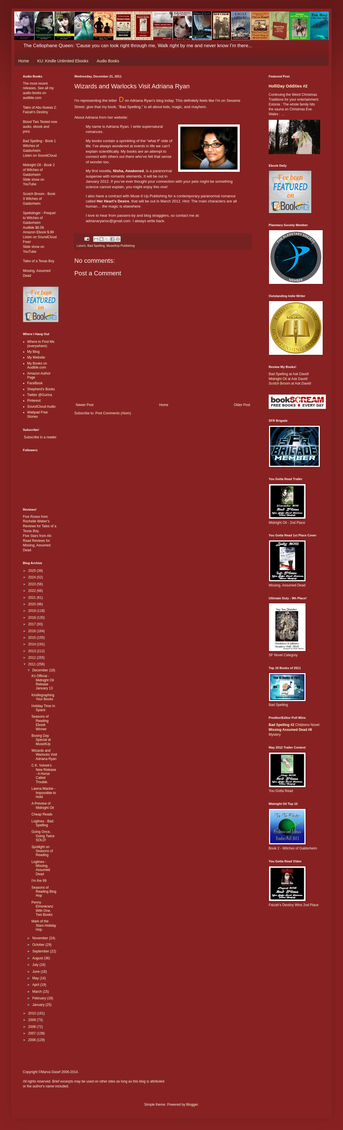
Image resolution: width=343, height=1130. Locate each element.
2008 (32, 1027)
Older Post (242, 405)
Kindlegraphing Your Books (42, 697)
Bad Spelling (96, 245)
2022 (32, 591)
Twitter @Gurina (39, 395)
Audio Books (108, 61)
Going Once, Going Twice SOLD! (43, 836)
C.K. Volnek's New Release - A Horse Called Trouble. (43, 773)
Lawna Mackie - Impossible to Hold (43, 793)
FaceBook (35, 383)
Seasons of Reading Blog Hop (43, 892)
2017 (32, 624)
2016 (32, 631)
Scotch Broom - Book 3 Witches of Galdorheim (39, 199)
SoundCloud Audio (41, 407)
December (40, 670)
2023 (32, 584)
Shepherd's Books (41, 389)
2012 (32, 658)
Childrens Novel (294, 725)
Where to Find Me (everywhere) (40, 344)
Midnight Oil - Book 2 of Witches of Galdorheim (39, 170)
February (39, 998)
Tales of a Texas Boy (38, 261)
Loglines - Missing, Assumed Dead (40, 868)
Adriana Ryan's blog (146, 100)
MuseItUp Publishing (120, 245)
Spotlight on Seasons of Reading (42, 851)
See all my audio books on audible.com (38, 93)
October (38, 945)
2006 (32, 1040)
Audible (28, 228)
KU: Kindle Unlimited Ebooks (62, 61)
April (36, 985)
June (36, 972)
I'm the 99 (38, 881)
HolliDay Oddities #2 (288, 86)
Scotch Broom (279, 383)
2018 (32, 618)
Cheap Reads (41, 814)
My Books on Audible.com (37, 365)
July (35, 965)
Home (23, 61)
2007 (32, 1033)
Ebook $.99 (45, 232)
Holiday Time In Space (43, 708)
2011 (32, 664)
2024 (32, 577)
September (41, 951)
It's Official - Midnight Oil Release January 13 (42, 682)
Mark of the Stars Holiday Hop (43, 925)
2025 (32, 571)
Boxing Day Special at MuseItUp (41, 740)
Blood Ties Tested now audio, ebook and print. (40, 127)
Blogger (192, 1105)
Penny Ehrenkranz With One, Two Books (42, 908)
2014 (32, 644)
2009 (32, 1020)
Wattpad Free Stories (37, 414)
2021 (32, 598)
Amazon (29, 232)
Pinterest (34, 401)
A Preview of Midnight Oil (42, 805)
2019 (32, 611)
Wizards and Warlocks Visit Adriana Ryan (44, 755)
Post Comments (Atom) (113, 413)
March (37, 992)
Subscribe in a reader (40, 437)
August (38, 958)
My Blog (33, 352)
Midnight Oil (278, 379)
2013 (32, 651)
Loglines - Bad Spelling (42, 823)
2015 (32, 638)
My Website (36, 357)
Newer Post (84, 405)
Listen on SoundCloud (40, 156)
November (40, 938)
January (38, 1005)
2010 (32, 1013)
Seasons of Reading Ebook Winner (40, 723)
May (36, 978)
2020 (32, 604)
